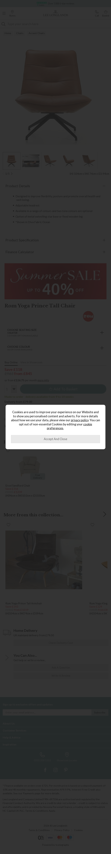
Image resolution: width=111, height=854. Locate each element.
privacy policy (79, 420)
